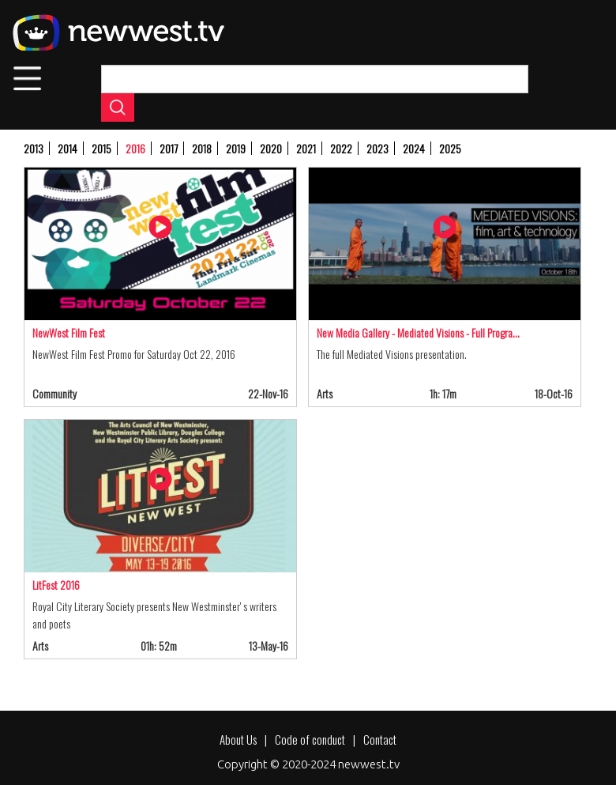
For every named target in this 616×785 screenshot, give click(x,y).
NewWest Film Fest (68, 332)
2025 (450, 148)
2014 (67, 148)
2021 (306, 148)
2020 (271, 148)
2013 (33, 148)
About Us (238, 739)
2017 (169, 148)
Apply (117, 107)
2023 (377, 148)
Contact (379, 739)
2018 (202, 148)
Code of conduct (310, 739)
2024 (414, 148)
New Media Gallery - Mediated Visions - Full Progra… (418, 332)
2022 (341, 148)
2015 (101, 148)
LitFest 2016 (56, 584)
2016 (135, 148)
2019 (236, 148)
